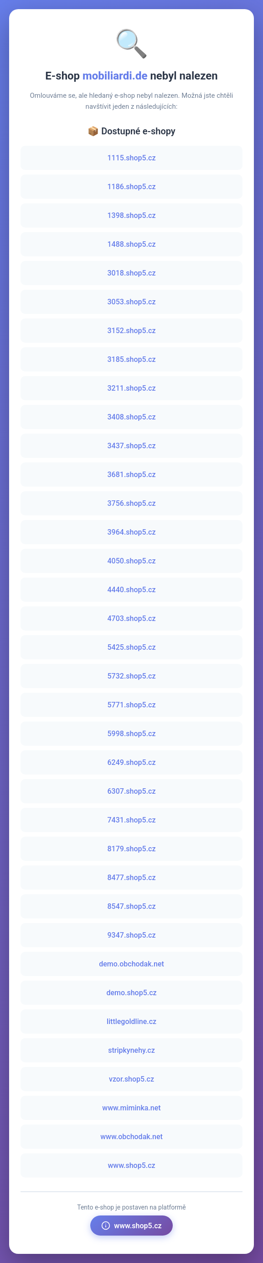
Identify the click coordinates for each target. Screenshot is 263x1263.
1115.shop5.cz (132, 158)
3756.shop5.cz (132, 503)
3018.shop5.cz (132, 273)
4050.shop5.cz (132, 561)
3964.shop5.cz (132, 532)
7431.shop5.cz (132, 820)
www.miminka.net (131, 1108)
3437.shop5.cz (132, 445)
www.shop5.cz (131, 1165)
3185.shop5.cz (132, 359)
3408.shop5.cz (132, 417)
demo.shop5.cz (131, 992)
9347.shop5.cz (132, 935)
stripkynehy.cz (131, 1050)
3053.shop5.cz (132, 301)
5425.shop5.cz (132, 647)
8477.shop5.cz (132, 877)
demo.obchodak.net (131, 964)
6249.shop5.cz (132, 762)
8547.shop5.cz (132, 906)
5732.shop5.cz (132, 676)
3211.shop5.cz (132, 388)
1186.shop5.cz (132, 186)
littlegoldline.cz (131, 1021)
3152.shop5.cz (132, 330)
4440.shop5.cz (132, 589)
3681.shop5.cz (132, 474)
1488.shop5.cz (132, 244)
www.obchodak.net (131, 1136)
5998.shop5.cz (132, 733)
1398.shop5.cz (132, 215)
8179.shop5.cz (132, 848)
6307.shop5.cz (132, 791)
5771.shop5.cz (132, 704)
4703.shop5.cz (132, 618)
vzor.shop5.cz (131, 1079)
